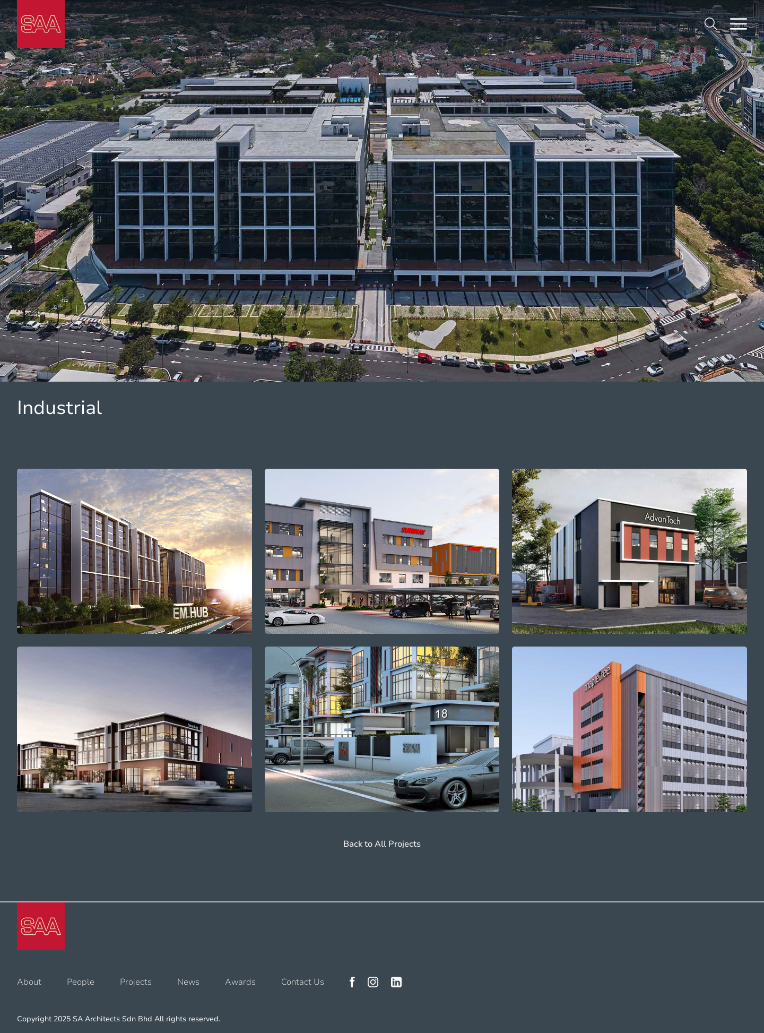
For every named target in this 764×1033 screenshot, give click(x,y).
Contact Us (302, 982)
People (80, 982)
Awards (240, 982)
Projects (136, 982)
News (188, 982)
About (29, 982)
